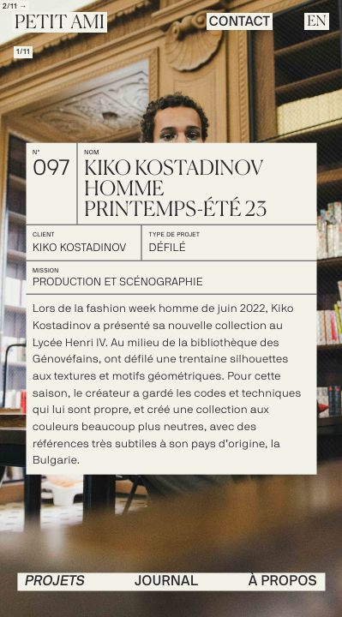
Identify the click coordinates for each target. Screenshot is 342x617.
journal (166, 581)
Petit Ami (60, 23)
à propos (283, 581)
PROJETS (55, 581)
